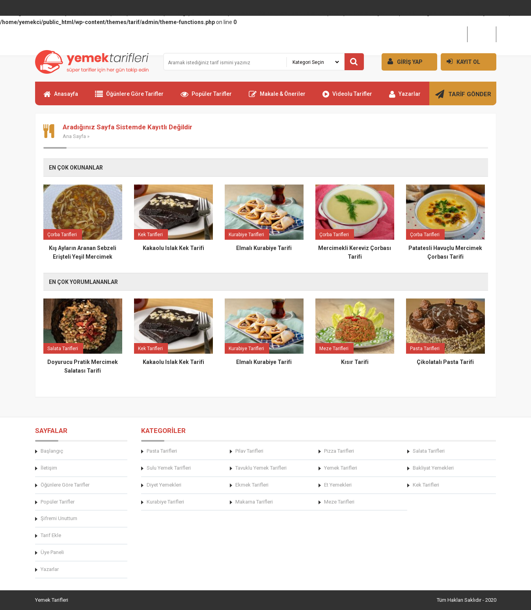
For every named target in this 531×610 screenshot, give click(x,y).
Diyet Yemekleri (164, 485)
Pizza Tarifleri (339, 451)
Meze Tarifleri (339, 502)
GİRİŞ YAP (402, 61)
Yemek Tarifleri (340, 468)
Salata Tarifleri (429, 451)
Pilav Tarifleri (249, 451)
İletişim (482, 34)
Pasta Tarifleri (162, 451)
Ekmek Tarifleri (251, 485)
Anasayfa (60, 97)
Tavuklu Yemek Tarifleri (261, 468)
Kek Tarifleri (426, 485)
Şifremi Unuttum (59, 518)
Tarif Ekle (51, 535)
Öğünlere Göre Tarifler (129, 97)
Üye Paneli (52, 552)
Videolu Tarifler (347, 97)
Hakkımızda (448, 34)
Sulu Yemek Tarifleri (169, 468)
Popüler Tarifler (206, 97)
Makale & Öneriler (277, 97)
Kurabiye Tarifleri (165, 502)
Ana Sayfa (74, 136)
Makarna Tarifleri (254, 502)
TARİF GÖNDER (463, 97)
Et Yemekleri (338, 485)
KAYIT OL (460, 61)
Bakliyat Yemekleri (433, 468)
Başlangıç (52, 451)
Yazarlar (405, 97)
